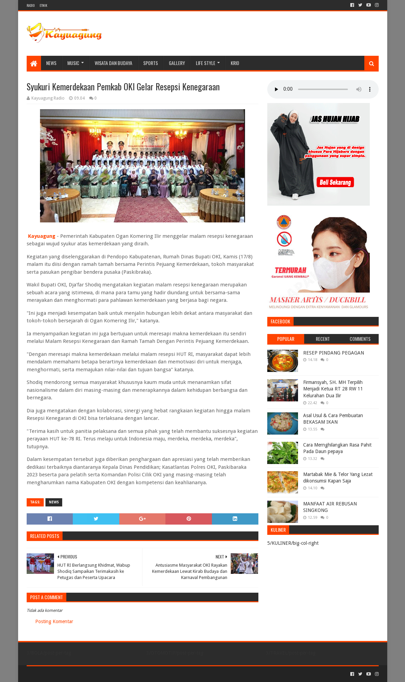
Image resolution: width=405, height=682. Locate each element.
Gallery (177, 62)
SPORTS (150, 62)
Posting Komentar (54, 621)
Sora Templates (64, 674)
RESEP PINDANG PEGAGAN (333, 353)
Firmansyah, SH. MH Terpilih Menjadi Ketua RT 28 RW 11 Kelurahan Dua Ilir (333, 388)
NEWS (51, 62)
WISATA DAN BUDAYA (113, 62)
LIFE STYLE (205, 62)
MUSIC (73, 62)
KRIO (235, 62)
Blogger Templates (104, 674)
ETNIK (43, 5)
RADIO (31, 5)
